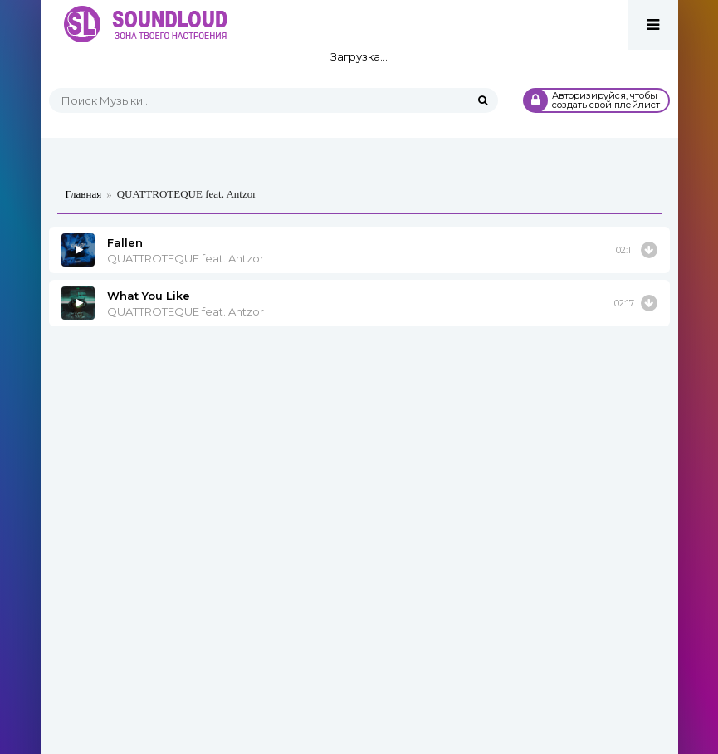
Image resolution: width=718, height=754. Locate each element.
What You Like (148, 295)
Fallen (125, 242)
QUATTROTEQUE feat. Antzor (185, 258)
